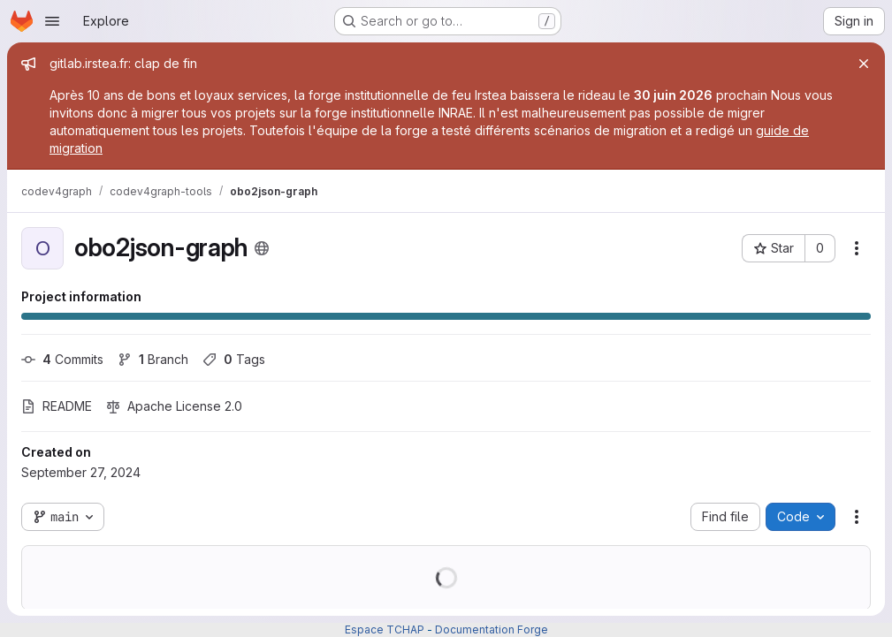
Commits (62, 359)
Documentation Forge (491, 629)
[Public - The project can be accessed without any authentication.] (262, 248)
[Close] (863, 63)
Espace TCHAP (384, 629)
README (56, 405)
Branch (153, 359)
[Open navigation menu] (52, 21)
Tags (233, 359)
